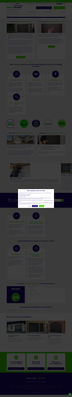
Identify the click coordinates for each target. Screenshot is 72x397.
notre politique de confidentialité (36, 203)
